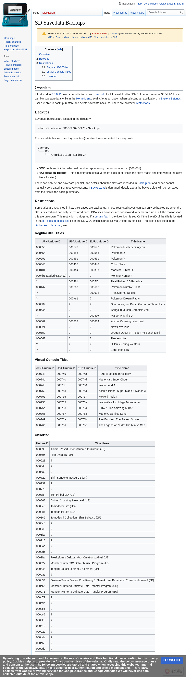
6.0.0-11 (57, 94)
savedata (99, 94)
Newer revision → (103, 37)
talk (106, 33)
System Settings (171, 98)
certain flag (101, 216)
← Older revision (61, 37)
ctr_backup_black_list (55, 220)
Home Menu (83, 98)
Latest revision (79, 37)
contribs (114, 33)
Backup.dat (144, 183)
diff (49, 37)
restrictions (143, 103)
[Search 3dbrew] (165, 12)
